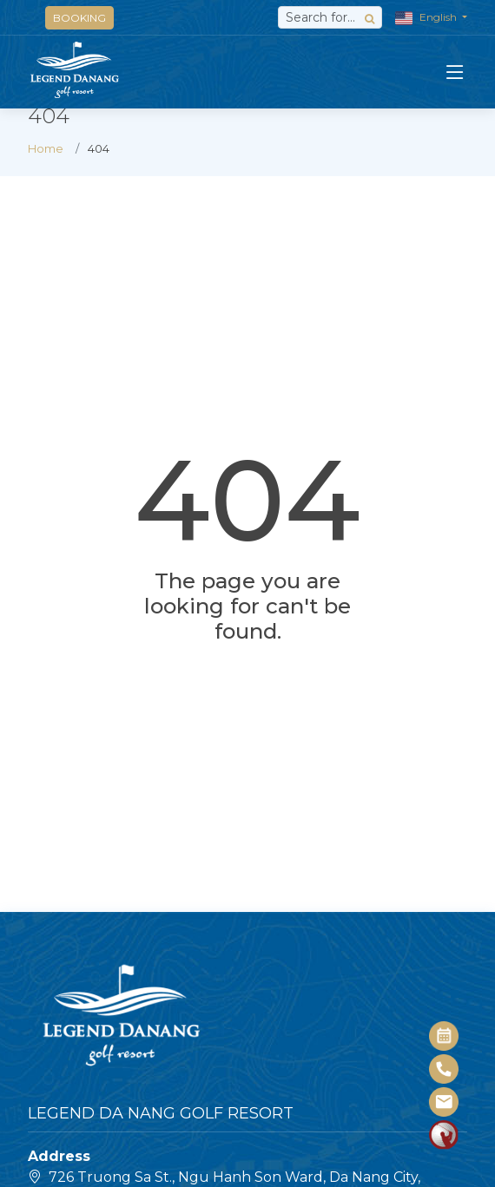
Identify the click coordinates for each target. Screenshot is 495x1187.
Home (45, 148)
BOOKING (79, 17)
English (427, 18)
